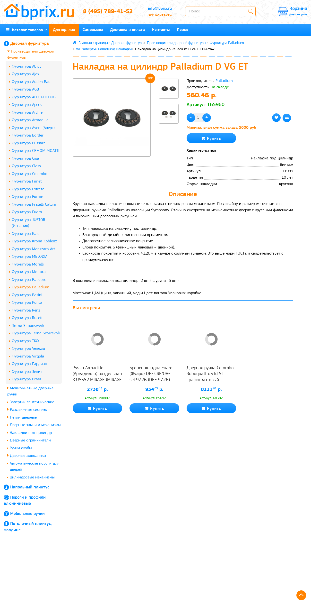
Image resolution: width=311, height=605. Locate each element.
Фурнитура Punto (27, 303)
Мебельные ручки (27, 514)
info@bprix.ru (160, 9)
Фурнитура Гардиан (29, 364)
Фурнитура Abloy (27, 66)
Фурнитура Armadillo (30, 120)
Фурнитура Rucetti (27, 318)
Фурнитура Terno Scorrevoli (36, 333)
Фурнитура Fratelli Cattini (34, 204)
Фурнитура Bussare (28, 143)
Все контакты (159, 15)
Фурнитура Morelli (28, 264)
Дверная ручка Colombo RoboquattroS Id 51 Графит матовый (210, 374)
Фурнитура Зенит (27, 372)
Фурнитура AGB (25, 89)
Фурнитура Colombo (29, 174)
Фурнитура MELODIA (29, 257)
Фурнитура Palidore (29, 280)
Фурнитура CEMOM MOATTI (35, 151)
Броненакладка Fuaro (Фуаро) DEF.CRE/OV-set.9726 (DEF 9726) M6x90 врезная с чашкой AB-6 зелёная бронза (154, 380)
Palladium (224, 81)
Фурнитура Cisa (25, 158)
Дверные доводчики (26, 455)
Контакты (161, 30)
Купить (211, 138)
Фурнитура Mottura (29, 272)
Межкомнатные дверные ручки (30, 391)
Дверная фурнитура (29, 43)
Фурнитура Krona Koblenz (34, 241)
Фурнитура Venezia (28, 349)
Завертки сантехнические (32, 402)
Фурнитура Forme (27, 197)
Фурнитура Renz (26, 310)
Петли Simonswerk (28, 326)
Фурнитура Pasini (27, 295)
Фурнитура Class (26, 166)
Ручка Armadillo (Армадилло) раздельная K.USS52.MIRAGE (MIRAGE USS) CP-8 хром (97, 377)
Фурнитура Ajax (25, 74)
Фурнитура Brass (26, 379)
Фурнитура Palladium (30, 287)
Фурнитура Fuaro (27, 212)
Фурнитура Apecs (27, 105)
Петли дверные (22, 417)
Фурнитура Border (27, 135)
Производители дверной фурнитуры (30, 54)
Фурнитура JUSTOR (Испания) (28, 223)
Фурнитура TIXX (25, 341)
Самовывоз (92, 30)
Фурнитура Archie (27, 112)
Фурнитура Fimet (27, 181)
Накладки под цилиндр (31, 433)
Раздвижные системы (27, 409)
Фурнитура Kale (25, 234)
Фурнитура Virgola (28, 356)
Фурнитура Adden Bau (31, 82)
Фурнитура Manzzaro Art (33, 249)
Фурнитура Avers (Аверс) (33, 128)
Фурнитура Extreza (28, 189)
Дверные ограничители (30, 440)
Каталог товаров (26, 30)
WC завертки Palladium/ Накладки (104, 49)
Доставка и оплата (127, 30)
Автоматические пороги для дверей (34, 466)
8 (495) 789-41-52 (108, 12)
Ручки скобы (21, 448)
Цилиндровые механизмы (32, 477)
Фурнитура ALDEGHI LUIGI (34, 97)
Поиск (182, 30)
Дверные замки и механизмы (35, 425)
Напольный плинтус (29, 487)
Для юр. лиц (64, 30)
